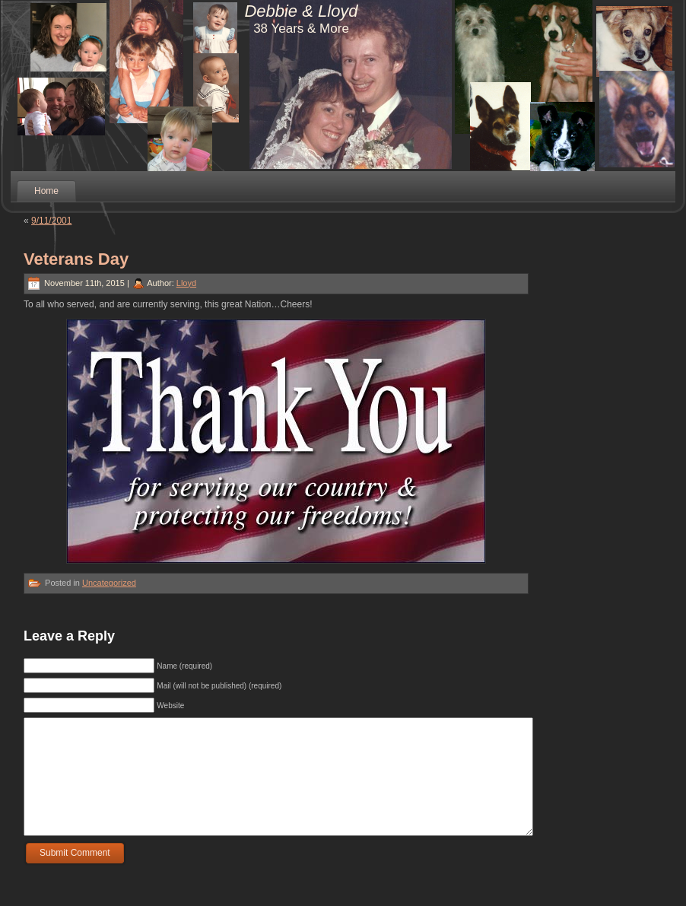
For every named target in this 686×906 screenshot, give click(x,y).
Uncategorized (109, 582)
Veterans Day (76, 259)
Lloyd (186, 283)
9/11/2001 (51, 220)
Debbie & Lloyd (300, 11)
